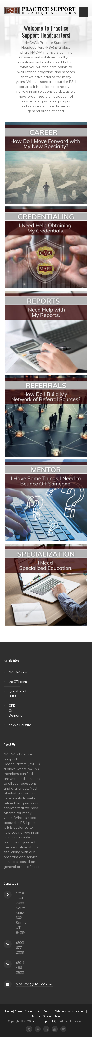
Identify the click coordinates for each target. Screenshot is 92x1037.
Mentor (36, 1016)
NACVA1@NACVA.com (34, 984)
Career (19, 1011)
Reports (48, 1011)
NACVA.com (18, 672)
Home (9, 1011)
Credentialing (33, 1011)
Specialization (51, 1016)
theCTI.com (18, 681)
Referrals (60, 1011)
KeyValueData (20, 725)
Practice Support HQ (43, 1021)
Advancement (76, 1011)
